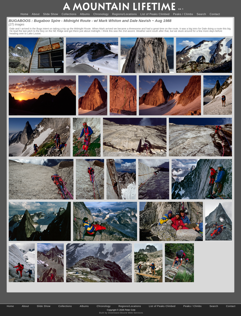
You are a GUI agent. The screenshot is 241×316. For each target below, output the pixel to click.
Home (24, 14)
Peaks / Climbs (183, 14)
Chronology (101, 14)
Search (201, 14)
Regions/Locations (124, 14)
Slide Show (50, 14)
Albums (85, 14)
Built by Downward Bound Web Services (121, 312)
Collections (69, 14)
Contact (215, 14)
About (36, 14)
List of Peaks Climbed (155, 14)
